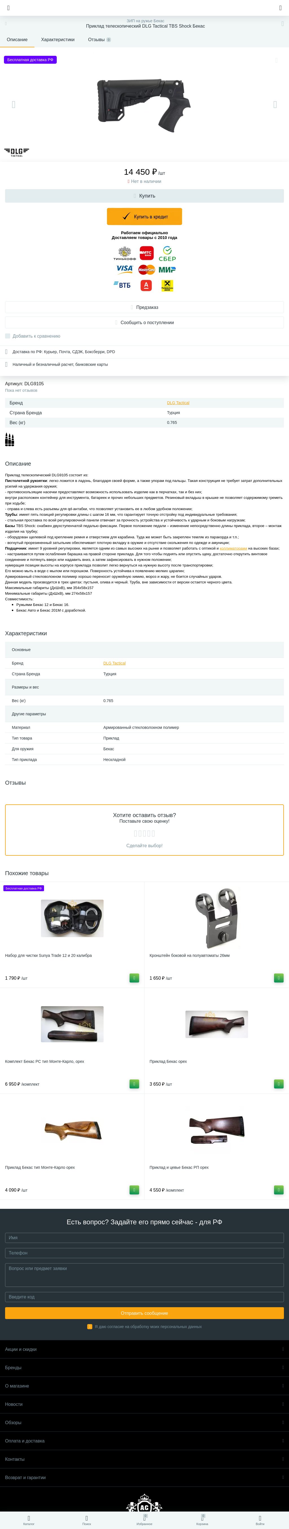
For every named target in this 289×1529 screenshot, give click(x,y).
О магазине (144, 1386)
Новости (144, 1404)
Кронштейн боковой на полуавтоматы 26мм (190, 955)
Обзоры (144, 1422)
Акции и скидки (144, 1349)
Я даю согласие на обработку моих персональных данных (148, 1326)
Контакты (144, 1459)
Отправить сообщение (144, 1313)
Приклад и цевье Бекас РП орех (179, 1167)
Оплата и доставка (144, 1441)
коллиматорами (233, 548)
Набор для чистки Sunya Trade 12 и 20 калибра (48, 955)
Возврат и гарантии (144, 1477)
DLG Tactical (178, 402)
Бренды (144, 1367)
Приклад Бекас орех (168, 1061)
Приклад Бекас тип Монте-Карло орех (40, 1167)
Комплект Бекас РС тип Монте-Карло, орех (44, 1061)
